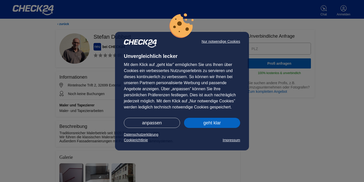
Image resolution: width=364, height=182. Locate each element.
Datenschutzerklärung (141, 134)
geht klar (212, 122)
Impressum (231, 140)
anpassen (152, 122)
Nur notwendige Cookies (220, 41)
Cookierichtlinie (136, 140)
